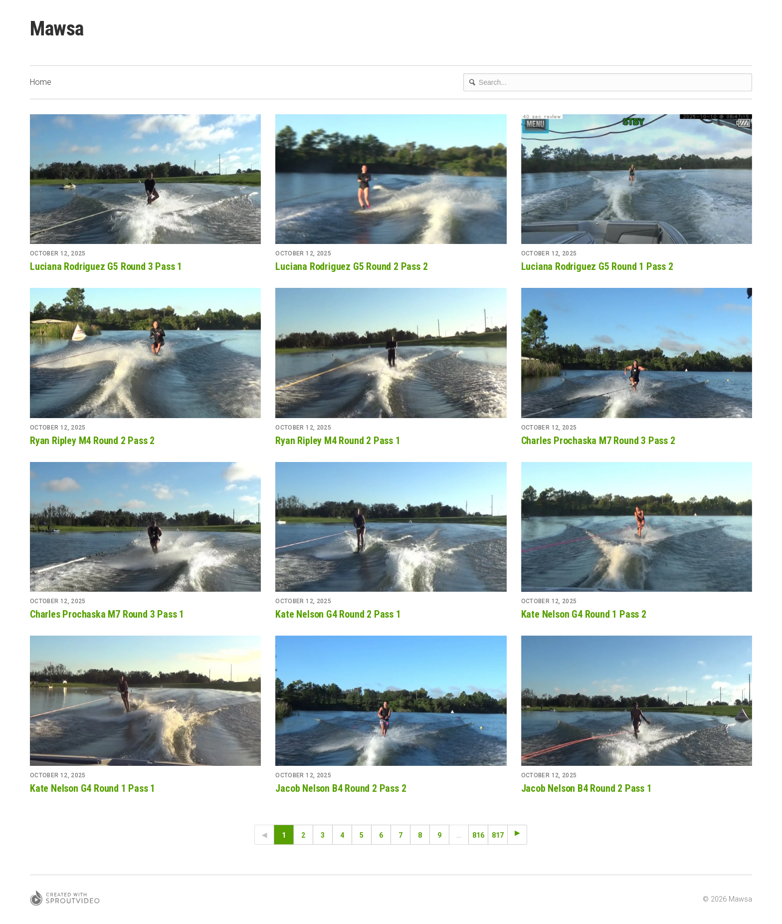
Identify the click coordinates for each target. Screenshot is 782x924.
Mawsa (57, 28)
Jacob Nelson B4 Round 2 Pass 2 (340, 788)
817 (498, 835)
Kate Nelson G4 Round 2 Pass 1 (337, 614)
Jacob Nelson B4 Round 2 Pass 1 (586, 788)
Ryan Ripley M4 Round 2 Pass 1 (337, 441)
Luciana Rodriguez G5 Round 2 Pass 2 (351, 266)
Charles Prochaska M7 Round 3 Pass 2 (598, 441)
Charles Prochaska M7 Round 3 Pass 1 (107, 614)
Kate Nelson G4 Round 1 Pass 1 (92, 788)
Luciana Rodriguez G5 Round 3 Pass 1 (106, 266)
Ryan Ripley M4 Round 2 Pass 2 (92, 441)
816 (478, 835)
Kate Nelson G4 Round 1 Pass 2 (583, 614)
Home (40, 82)
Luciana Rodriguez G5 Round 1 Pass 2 (597, 266)
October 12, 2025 (58, 253)
